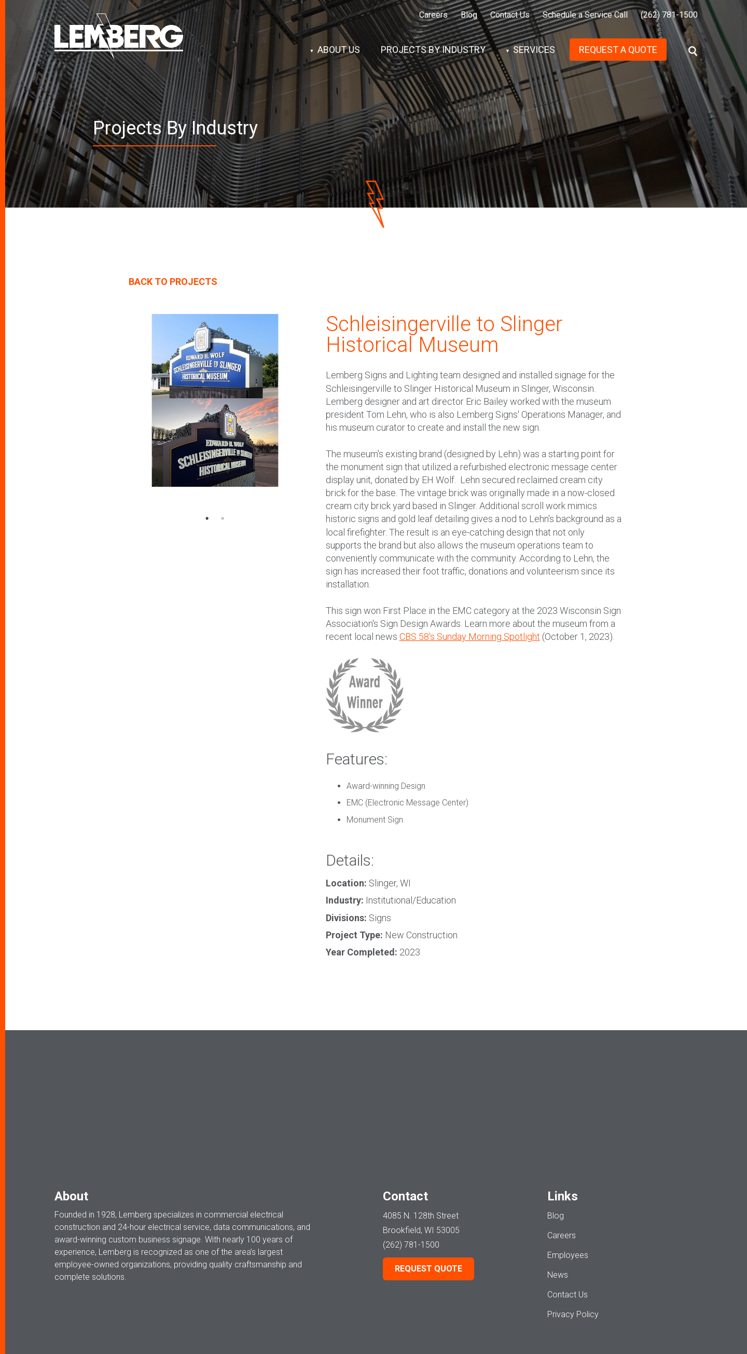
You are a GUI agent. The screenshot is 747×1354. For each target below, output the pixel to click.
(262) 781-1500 (669, 15)
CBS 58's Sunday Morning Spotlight (469, 636)
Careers (433, 15)
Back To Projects (173, 281)
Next (290, 419)
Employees (567, 1189)
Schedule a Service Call (585, 15)
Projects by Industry (433, 49)
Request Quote (428, 1203)
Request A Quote (618, 49)
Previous (139, 419)
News (557, 1209)
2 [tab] (222, 518)
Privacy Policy (573, 1248)
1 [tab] (207, 518)
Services (534, 49)
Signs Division (554, 1325)
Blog (469, 15)
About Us (338, 49)
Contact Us (510, 15)
